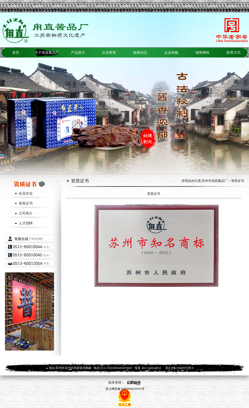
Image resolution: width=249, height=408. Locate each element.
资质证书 (26, 203)
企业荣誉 (109, 52)
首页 (15, 52)
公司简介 (26, 213)
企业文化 (26, 193)
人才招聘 (26, 223)
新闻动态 (140, 52)
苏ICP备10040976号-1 (179, 368)
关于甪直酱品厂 (47, 52)
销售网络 (202, 52)
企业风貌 (171, 52)
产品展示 (78, 52)
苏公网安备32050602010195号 (124, 389)
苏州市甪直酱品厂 (215, 181)
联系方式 (234, 52)
